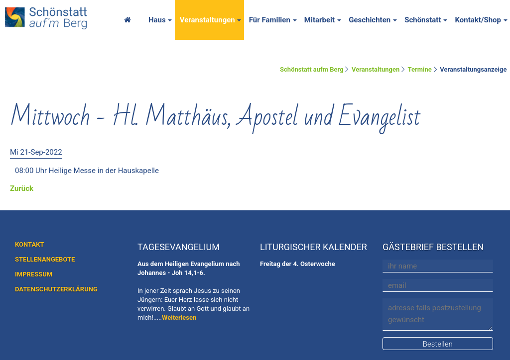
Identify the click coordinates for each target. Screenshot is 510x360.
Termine (420, 69)
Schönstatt (422, 19)
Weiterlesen (179, 317)
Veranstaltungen (207, 19)
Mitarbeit (319, 19)
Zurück (21, 188)
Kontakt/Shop (478, 19)
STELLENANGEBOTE (45, 259)
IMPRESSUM (33, 274)
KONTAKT (29, 244)
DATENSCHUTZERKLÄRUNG (56, 289)
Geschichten (369, 19)
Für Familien (269, 19)
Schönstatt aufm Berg (312, 69)
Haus (157, 19)
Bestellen (438, 344)
